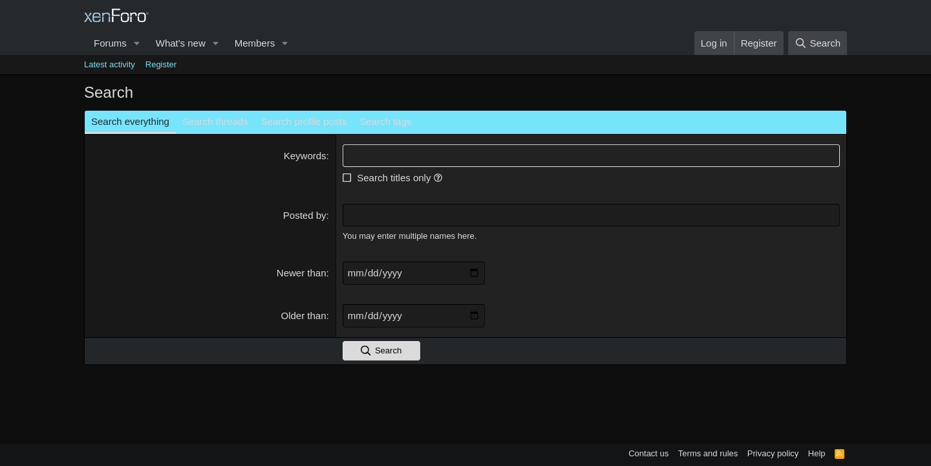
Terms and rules (708, 453)
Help (817, 453)
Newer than (301, 272)
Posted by (304, 215)
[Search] (817, 43)
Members (255, 43)
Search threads (215, 121)
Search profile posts (304, 121)
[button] (137, 43)
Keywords (305, 155)
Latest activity (109, 64)
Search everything (130, 121)
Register (161, 64)
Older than (303, 315)
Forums (110, 43)
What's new (181, 43)
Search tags (385, 121)
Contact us (648, 453)
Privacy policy (772, 453)
